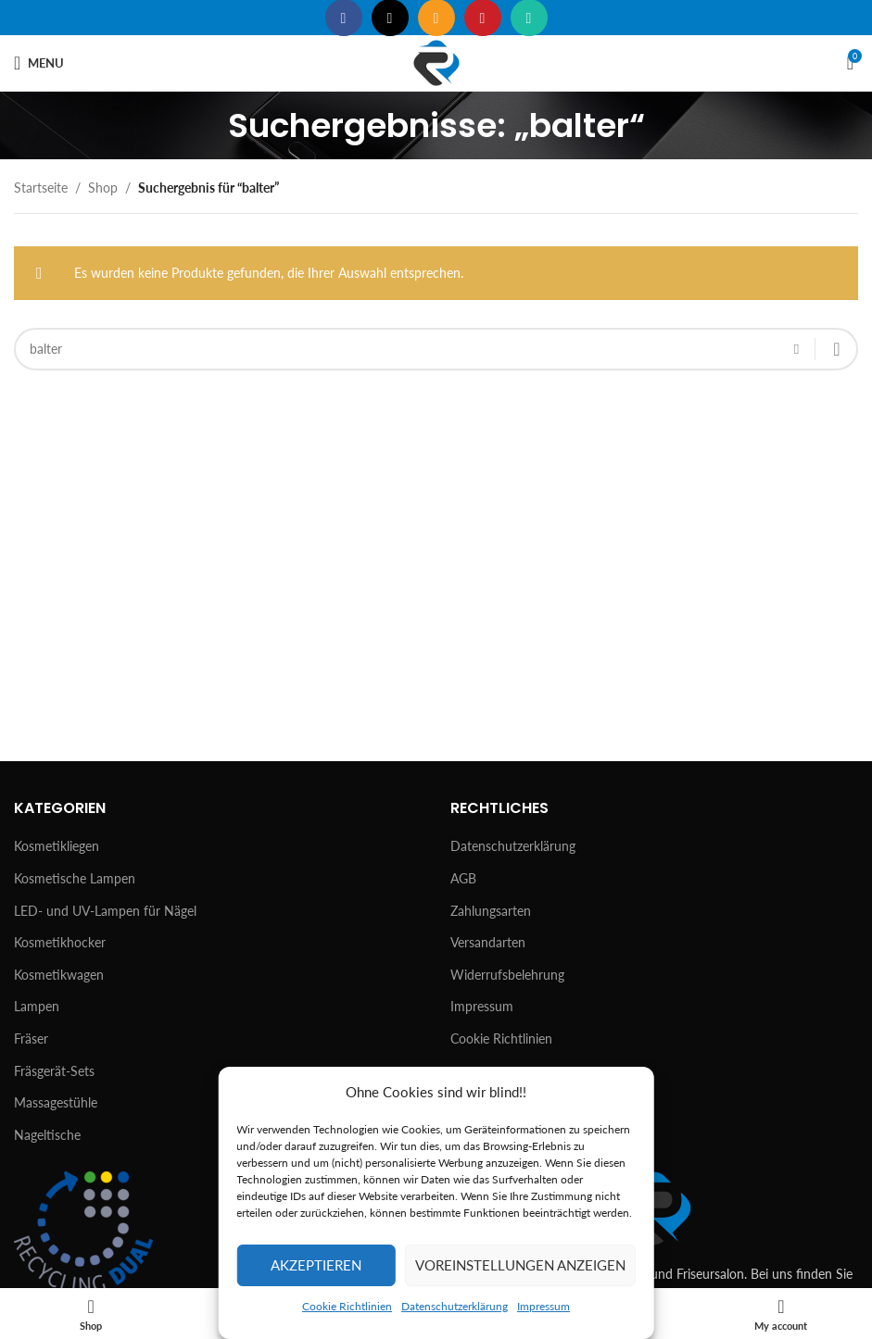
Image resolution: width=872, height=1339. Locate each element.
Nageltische (47, 1135)
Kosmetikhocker (60, 942)
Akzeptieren (316, 1265)
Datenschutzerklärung (454, 1306)
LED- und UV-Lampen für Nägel (105, 911)
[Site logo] (436, 61)
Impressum (543, 1306)
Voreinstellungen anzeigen (520, 1265)
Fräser (31, 1038)
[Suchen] (436, 349)
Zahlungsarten (490, 911)
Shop (103, 187)
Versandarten (487, 942)
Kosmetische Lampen (74, 878)
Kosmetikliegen (56, 846)
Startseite (41, 187)
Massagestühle (55, 1102)
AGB (463, 878)
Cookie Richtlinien (347, 1306)
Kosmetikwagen (59, 974)
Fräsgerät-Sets (54, 1071)
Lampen (36, 1006)
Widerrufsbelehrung (507, 974)
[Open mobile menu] (39, 62)
